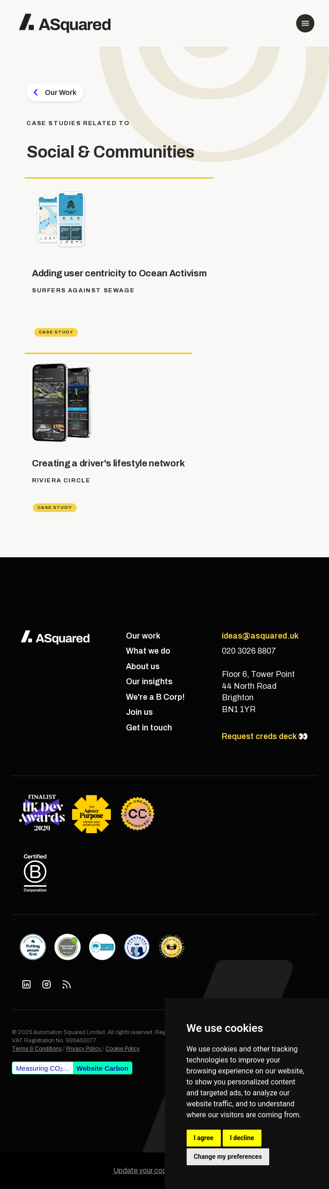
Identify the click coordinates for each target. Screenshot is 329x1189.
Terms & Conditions (37, 1049)
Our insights (149, 681)
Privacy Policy (84, 1049)
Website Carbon (103, 1068)
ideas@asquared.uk (260, 636)
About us (143, 666)
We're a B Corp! (155, 697)
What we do (148, 651)
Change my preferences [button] (228, 1156)
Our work (143, 636)
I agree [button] (204, 1137)
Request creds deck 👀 (265, 736)
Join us (139, 712)
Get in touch (149, 728)
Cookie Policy (122, 1049)
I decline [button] (242, 1137)
